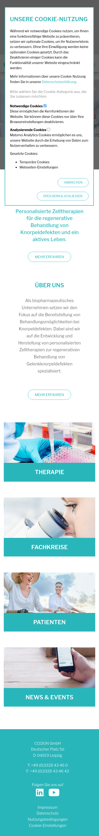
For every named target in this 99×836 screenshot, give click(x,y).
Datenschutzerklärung (59, 82)
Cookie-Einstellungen (47, 825)
